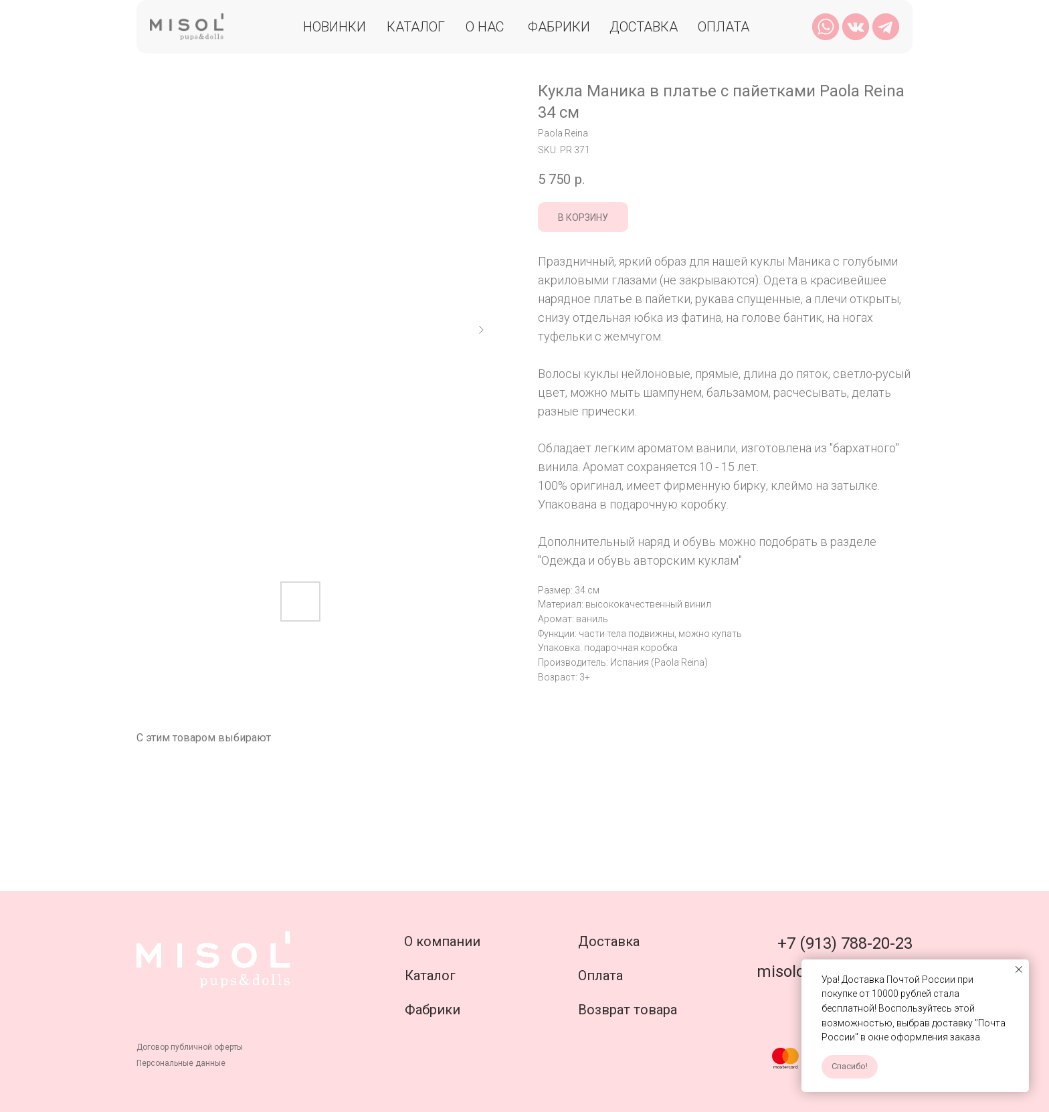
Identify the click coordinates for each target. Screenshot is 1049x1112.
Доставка (643, 27)
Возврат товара (627, 1010)
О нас (485, 27)
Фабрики (559, 27)
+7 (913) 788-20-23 (845, 943)
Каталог (416, 27)
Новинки (334, 27)
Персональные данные (180, 1063)
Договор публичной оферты (189, 1047)
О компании (442, 941)
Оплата (723, 27)
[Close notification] (1019, 969)
